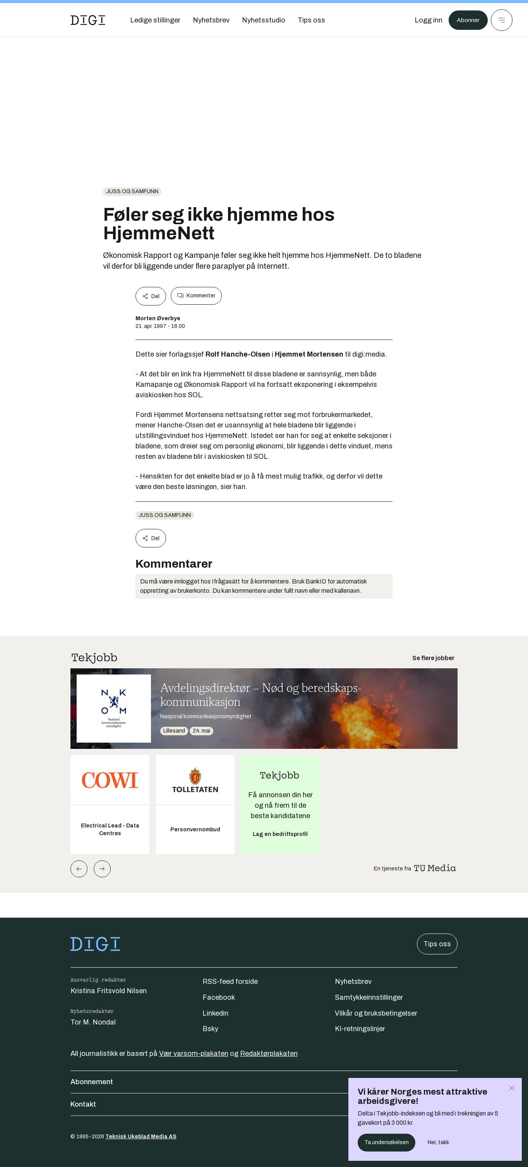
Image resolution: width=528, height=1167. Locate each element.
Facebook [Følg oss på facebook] (218, 997)
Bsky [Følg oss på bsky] (210, 1029)
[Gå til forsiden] (87, 20)
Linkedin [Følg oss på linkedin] (215, 1013)
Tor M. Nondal (93, 1022)
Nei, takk (438, 1142)
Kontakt (264, 1104)
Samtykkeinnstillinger (369, 997)
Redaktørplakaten (269, 1053)
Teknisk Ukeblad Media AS (141, 1137)
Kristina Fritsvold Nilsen (108, 991)
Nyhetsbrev (353, 981)
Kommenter (196, 296)
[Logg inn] (425, 20)
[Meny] (502, 20)
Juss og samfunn (132, 191)
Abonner (466, 20)
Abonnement (264, 1082)
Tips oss (437, 944)
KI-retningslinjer (360, 1029)
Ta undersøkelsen (386, 1142)
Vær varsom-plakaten (193, 1053)
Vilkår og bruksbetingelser (376, 1013)
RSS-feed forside (230, 981)
